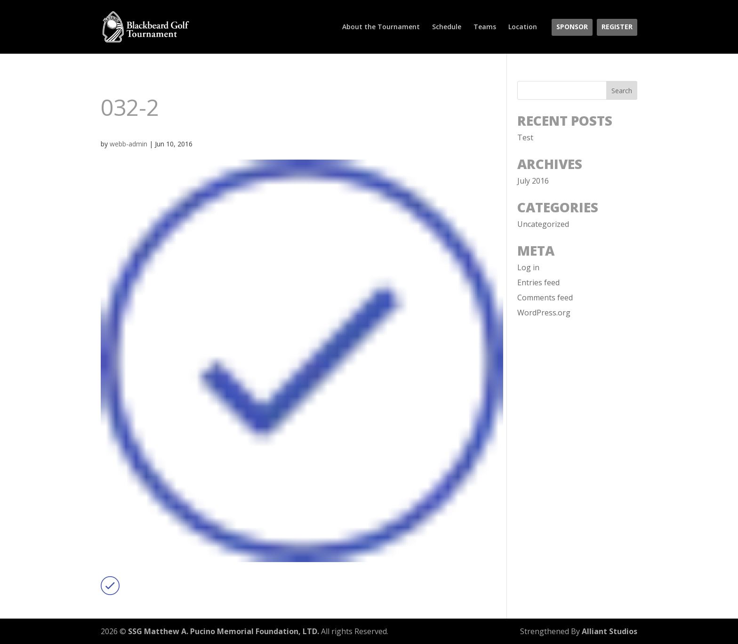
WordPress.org (543, 312)
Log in (528, 267)
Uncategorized (543, 224)
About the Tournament (381, 27)
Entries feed (538, 282)
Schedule (446, 27)
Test (525, 137)
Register (617, 27)
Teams (484, 27)
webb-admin (128, 143)
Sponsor (572, 27)
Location (522, 27)
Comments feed (545, 297)
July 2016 (533, 181)
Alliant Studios (609, 631)
